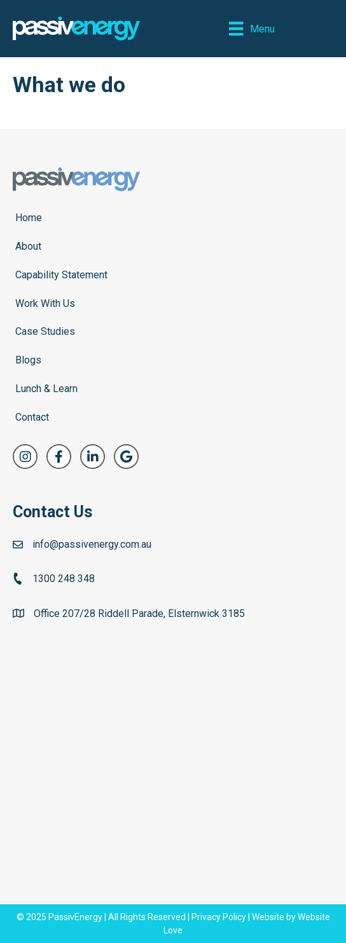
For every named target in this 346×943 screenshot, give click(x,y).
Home (28, 218)
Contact (32, 417)
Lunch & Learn (46, 389)
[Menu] (251, 28)
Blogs (28, 360)
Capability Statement (61, 275)
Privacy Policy (218, 917)
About (28, 246)
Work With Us (45, 303)
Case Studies (45, 331)
